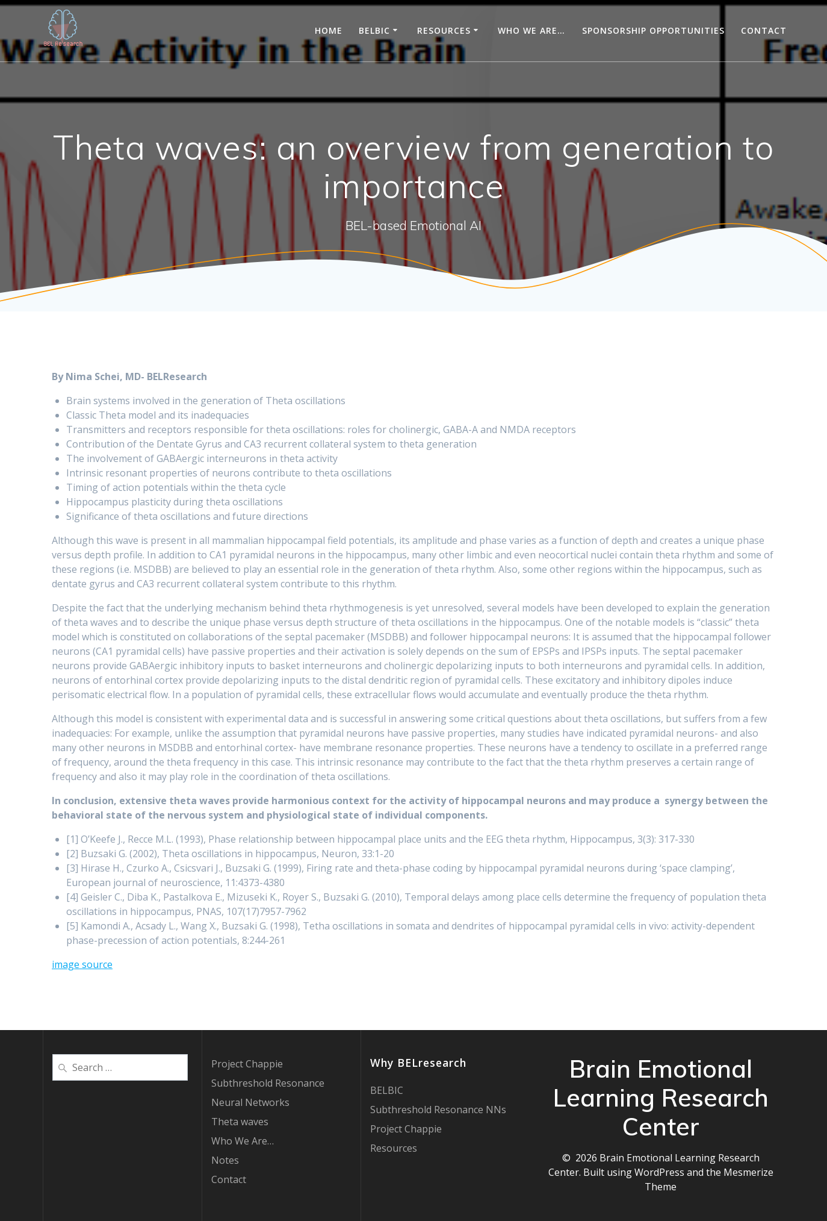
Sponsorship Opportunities (653, 30)
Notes (225, 1160)
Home (328, 30)
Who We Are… (531, 30)
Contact (764, 30)
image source (82, 964)
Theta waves (239, 1121)
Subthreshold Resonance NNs (438, 1109)
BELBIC (374, 30)
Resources (444, 30)
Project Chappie (247, 1063)
